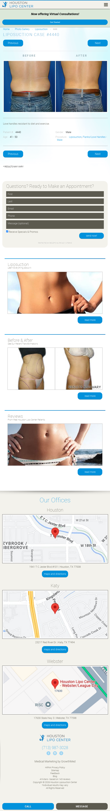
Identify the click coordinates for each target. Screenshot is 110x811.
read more (90, 320)
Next (98, 43)
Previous (13, 43)
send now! (91, 235)
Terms (69, 243)
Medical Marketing (46, 761)
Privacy (62, 243)
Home (6, 29)
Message (82, 806)
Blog (55, 776)
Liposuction (41, 29)
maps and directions (55, 574)
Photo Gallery (22, 29)
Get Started (55, 22)
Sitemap (55, 770)
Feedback (55, 773)
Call (28, 806)
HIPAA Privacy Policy (55, 767)
